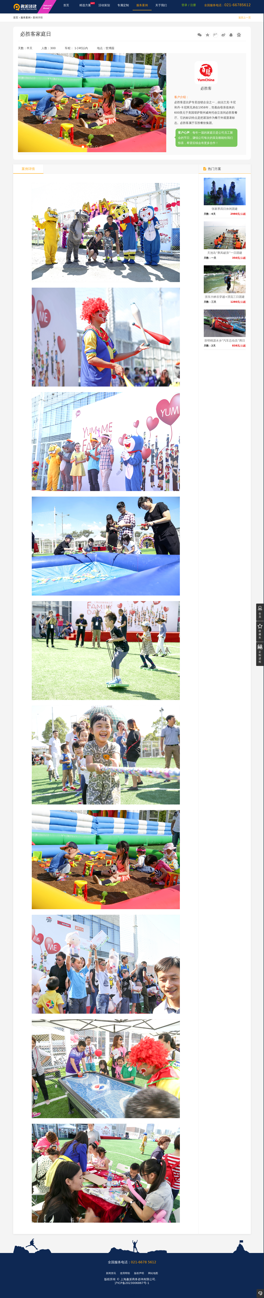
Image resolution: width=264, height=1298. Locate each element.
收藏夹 (260, 631)
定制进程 (260, 653)
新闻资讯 (111, 1273)
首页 (66, 6)
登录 (184, 6)
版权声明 (139, 1273)
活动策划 (104, 6)
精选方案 (87, 5)
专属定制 (123, 6)
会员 (260, 612)
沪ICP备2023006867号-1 (132, 1283)
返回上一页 (244, 17)
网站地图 (153, 1273)
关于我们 (161, 6)
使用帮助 (125, 1273)
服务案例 (142, 6)
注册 (193, 6)
